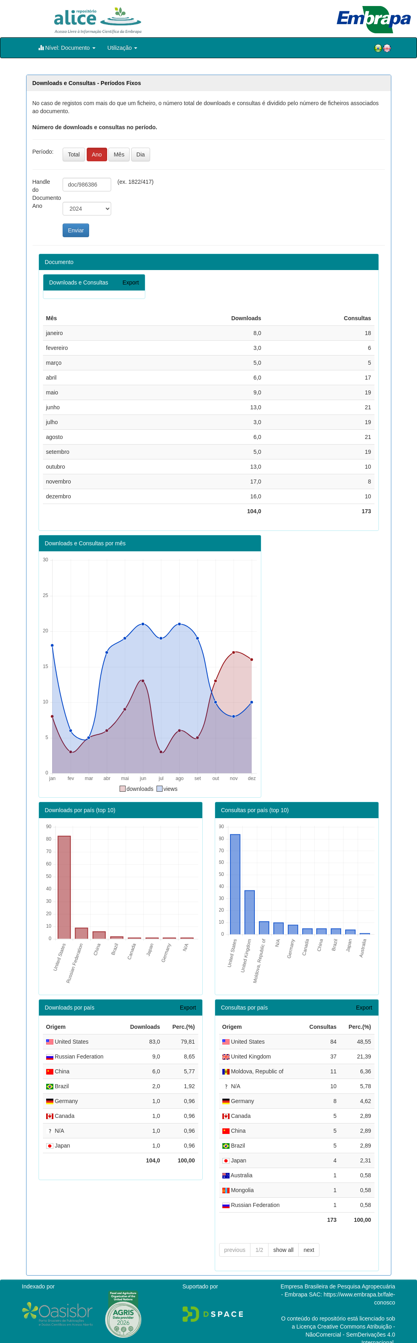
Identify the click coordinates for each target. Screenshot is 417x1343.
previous (235, 1237)
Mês (119, 154)
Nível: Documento (67, 47)
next (308, 1237)
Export (130, 282)
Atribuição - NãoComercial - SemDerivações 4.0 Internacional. (350, 1321)
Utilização (123, 48)
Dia (140, 154)
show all (283, 1237)
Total (74, 154)
